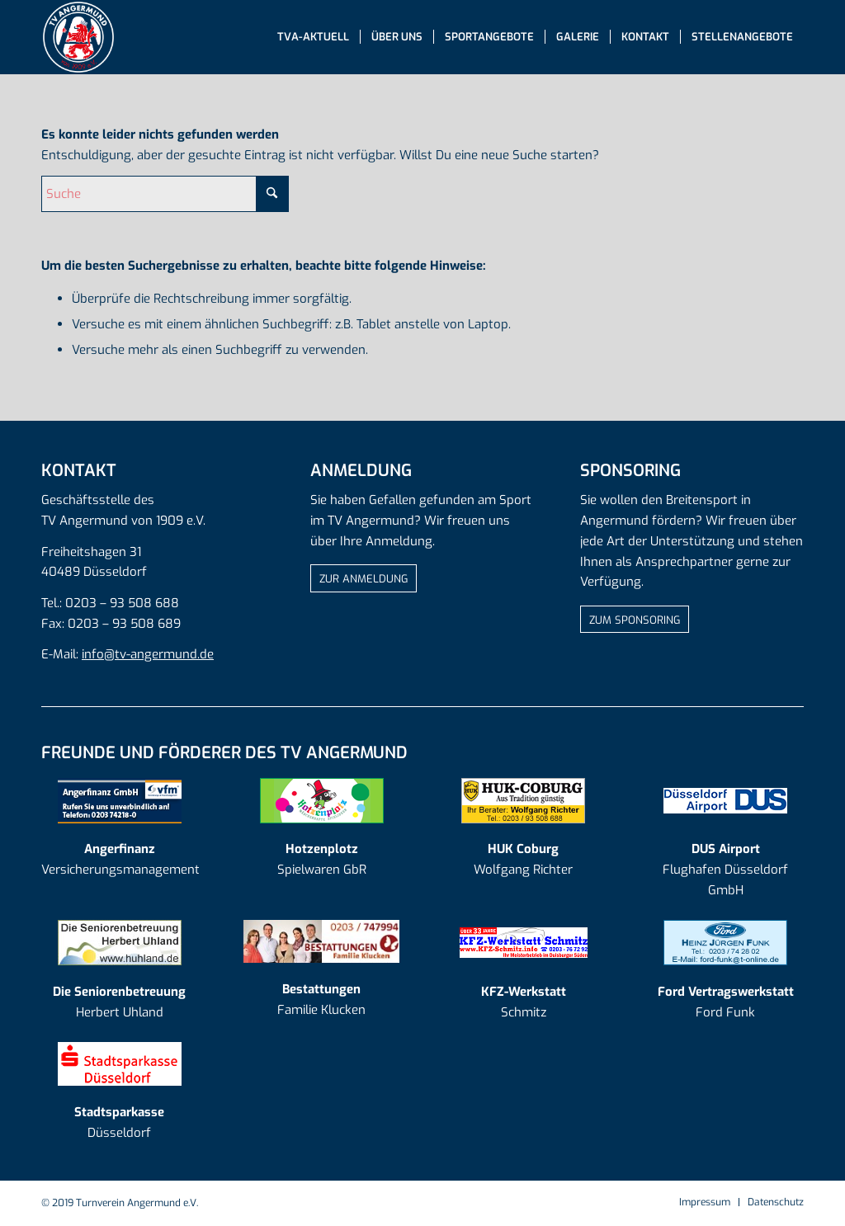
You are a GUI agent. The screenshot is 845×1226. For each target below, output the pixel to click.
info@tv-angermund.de (148, 654)
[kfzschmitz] (524, 942)
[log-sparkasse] (120, 1064)
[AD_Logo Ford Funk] (725, 942)
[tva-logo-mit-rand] (78, 37)
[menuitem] (313, 37)
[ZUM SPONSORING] (634, 620)
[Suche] (165, 194)
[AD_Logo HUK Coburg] (523, 800)
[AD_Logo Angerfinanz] (120, 800)
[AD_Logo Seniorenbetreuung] (120, 942)
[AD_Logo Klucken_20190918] (321, 941)
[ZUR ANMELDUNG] (363, 578)
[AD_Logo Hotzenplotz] (322, 800)
